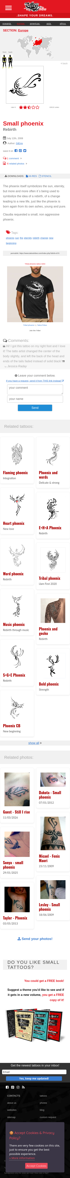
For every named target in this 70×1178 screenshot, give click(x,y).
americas (35, 23)
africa (63, 23)
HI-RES (31, 176)
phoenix (10, 238)
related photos (13, 163)
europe (21, 23)
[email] (34, 1072)
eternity (28, 238)
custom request (48, 1117)
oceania (6, 23)
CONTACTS (13, 1095)
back (64, 63)
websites (11, 1110)
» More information (22, 1158)
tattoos (43, 1095)
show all (33, 743)
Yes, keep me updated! (34, 1078)
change (44, 238)
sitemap (11, 1117)
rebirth (36, 238)
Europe (23, 30)
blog (42, 1110)
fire (21, 238)
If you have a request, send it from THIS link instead (35, 380)
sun (17, 238)
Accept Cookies (36, 1166)
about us (11, 1102)
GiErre (19, 143)
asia (49, 23)
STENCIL (45, 176)
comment (11, 158)
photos (43, 1102)
